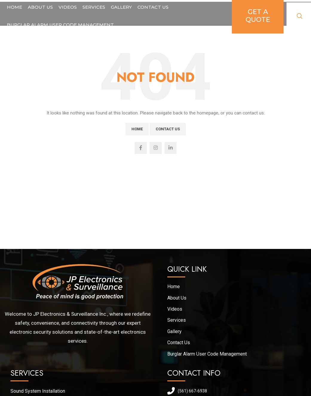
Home (137, 129)
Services (176, 320)
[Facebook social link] (141, 148)
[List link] (80, 391)
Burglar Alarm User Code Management (207, 354)
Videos (174, 309)
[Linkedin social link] (171, 148)
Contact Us (168, 129)
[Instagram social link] (156, 148)
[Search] (300, 17)
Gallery (174, 331)
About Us (176, 298)
